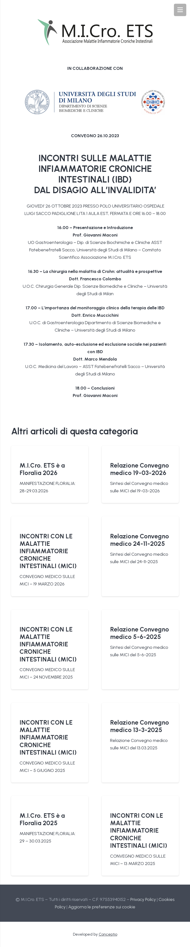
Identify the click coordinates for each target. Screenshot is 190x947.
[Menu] (180, 10)
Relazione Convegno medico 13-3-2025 (139, 726)
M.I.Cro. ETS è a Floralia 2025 (42, 819)
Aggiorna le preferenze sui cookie (101, 907)
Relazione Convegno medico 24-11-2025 (139, 539)
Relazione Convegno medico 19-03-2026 (139, 469)
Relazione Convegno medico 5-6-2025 (139, 633)
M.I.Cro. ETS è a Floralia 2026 (42, 469)
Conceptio (108, 934)
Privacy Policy (143, 899)
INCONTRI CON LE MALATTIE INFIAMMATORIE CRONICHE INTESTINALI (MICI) (48, 551)
